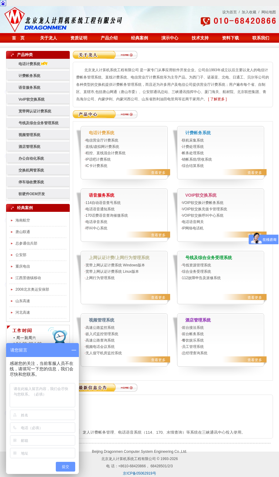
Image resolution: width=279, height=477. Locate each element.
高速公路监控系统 (100, 327)
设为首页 (229, 12)
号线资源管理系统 (196, 265)
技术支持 (200, 37)
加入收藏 (249, 12)
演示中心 (169, 37)
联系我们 (260, 37)
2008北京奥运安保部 (32, 289)
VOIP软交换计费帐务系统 (203, 203)
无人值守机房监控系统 (104, 353)
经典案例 (139, 37)
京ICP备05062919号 (139, 473)
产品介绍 (109, 37)
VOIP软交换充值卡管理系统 (204, 209)
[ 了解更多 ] (217, 99)
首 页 (18, 37)
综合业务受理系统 (196, 271)
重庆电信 (22, 266)
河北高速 (22, 312)
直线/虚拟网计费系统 (102, 147)
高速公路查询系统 (100, 340)
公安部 (20, 255)
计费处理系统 (193, 147)
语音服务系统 (29, 87)
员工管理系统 (193, 347)
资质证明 (78, 37)
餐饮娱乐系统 (193, 340)
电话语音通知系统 (100, 209)
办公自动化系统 (31, 158)
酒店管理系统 (29, 147)
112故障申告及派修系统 (201, 278)
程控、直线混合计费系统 (106, 153)
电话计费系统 (33, 64)
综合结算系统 (193, 166)
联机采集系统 (193, 140)
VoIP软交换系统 (31, 99)
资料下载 (230, 37)
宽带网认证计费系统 (34, 111)
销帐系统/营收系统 (197, 159)
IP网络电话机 (192, 228)
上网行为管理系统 (100, 278)
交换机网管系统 (31, 170)
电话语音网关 (193, 222)
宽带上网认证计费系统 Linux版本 (114, 271)
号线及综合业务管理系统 (38, 123)
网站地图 (268, 12)
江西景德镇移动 (28, 278)
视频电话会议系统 (100, 347)
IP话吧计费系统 (98, 159)
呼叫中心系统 (96, 228)
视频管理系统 (29, 135)
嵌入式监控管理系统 (102, 334)
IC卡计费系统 (96, 166)
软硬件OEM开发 (31, 194)
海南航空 (22, 220)
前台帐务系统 (193, 334)
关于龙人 (48, 37)
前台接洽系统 (193, 327)
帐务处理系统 (193, 153)
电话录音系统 (96, 222)
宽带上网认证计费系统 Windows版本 (115, 265)
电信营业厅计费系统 (102, 140)
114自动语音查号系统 (103, 203)
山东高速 (22, 301)
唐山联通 (22, 232)
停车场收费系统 (31, 182)
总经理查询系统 (194, 353)
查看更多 (158, 173)
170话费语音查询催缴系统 (107, 215)
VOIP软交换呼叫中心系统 (203, 215)
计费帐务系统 (29, 76)
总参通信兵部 (26, 243)
